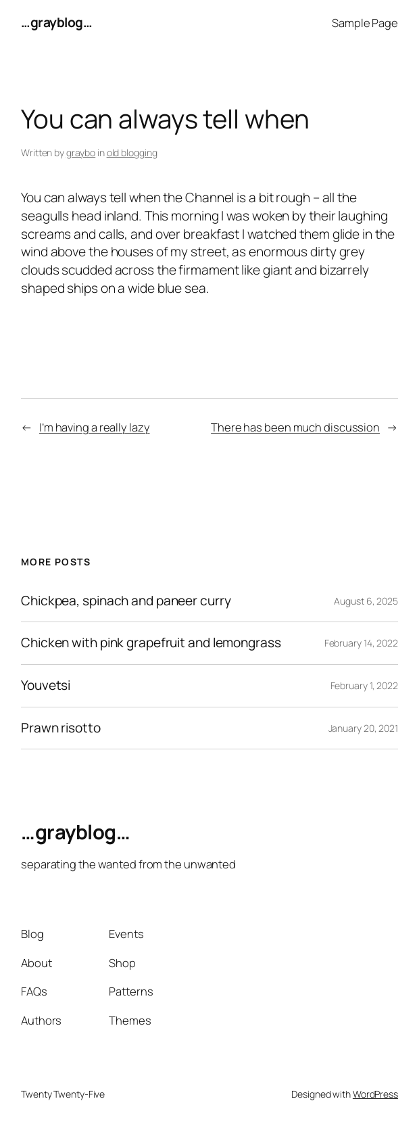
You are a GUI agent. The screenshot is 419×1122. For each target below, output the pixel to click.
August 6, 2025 (366, 600)
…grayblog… (56, 22)
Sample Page (365, 22)
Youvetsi (45, 685)
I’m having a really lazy (94, 427)
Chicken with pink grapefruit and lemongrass (151, 643)
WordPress (375, 1094)
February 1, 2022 (364, 685)
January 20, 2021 (363, 728)
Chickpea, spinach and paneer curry (126, 601)
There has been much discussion (295, 427)
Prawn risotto (61, 728)
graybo (80, 152)
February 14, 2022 (361, 642)
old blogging (132, 152)
